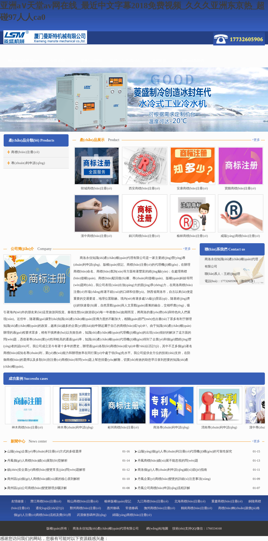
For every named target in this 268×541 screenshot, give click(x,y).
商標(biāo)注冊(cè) (25, 152)
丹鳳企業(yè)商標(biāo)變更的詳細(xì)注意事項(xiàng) (174, 479)
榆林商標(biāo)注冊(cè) (192, 236)
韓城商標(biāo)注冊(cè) (96, 188)
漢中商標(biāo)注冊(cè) (96, 236)
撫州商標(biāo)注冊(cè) (159, 508)
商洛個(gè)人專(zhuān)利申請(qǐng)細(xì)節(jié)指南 (172, 470)
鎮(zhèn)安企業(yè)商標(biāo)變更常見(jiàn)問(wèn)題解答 (46, 470)
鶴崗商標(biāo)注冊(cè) (196, 508)
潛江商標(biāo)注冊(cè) (45, 501)
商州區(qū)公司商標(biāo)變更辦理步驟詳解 (37, 488)
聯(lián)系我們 (193, 61)
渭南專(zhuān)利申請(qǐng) (219, 427)
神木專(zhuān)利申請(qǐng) (75, 427)
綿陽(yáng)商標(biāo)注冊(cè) (132, 515)
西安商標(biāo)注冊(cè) (144, 188)
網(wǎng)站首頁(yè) (23, 61)
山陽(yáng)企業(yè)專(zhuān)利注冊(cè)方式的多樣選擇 (44, 451)
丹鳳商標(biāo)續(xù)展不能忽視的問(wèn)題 (168, 460)
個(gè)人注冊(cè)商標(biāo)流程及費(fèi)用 (42, 515)
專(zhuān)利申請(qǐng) (28, 163)
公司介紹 (57, 61)
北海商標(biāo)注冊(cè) (189, 501)
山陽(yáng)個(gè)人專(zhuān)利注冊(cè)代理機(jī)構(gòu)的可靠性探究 (185, 451)
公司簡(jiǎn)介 (22, 249)
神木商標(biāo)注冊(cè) (27, 427)
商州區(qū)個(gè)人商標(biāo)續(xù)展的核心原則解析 (43, 479)
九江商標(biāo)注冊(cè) (152, 501)
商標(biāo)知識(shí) (125, 61)
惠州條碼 (113, 508)
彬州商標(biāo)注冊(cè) (123, 427)
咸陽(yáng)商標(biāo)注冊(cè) (240, 236)
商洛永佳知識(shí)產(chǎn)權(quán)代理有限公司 (106, 528)
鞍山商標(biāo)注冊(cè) (82, 501)
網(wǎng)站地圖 (157, 528)
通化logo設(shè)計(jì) (50, 508)
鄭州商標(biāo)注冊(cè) (85, 508)
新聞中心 (18, 441)
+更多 (256, 140)
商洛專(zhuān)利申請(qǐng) (171, 427)
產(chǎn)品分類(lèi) (24, 140)
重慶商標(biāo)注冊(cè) (226, 501)
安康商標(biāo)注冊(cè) (192, 188)
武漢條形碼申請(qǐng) (91, 515)
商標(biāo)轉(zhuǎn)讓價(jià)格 (239, 508)
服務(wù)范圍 (91, 61)
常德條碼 (131, 508)
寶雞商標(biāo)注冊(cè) (240, 188)
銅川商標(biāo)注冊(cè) (144, 236)
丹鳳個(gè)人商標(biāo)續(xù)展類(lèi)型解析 (37, 460)
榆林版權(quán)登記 (117, 501)
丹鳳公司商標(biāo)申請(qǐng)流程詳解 (164, 488)
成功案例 (159, 61)
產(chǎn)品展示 (92, 140)
